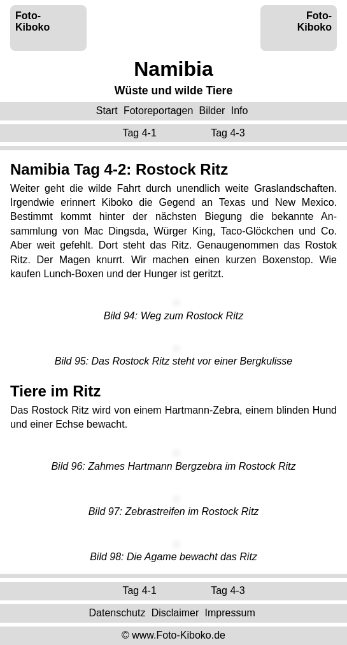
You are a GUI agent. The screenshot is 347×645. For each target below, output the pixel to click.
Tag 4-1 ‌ (140, 132)
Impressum (230, 612)
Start (107, 110)
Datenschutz (117, 612)
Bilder (212, 110)
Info (239, 110)
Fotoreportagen (158, 110)
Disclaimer (175, 612)
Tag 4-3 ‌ (229, 132)
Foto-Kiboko (32, 21)
